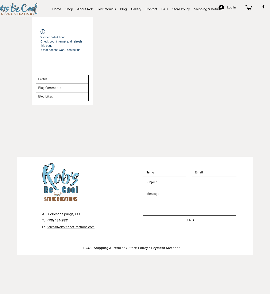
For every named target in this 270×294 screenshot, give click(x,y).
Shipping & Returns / (111, 248)
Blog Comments (49, 88)
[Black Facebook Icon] (263, 6)
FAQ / (88, 248)
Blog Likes (45, 97)
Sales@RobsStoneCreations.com (70, 227)
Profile (42, 79)
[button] (248, 7)
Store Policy (138, 248)
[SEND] (190, 220)
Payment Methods (165, 248)
